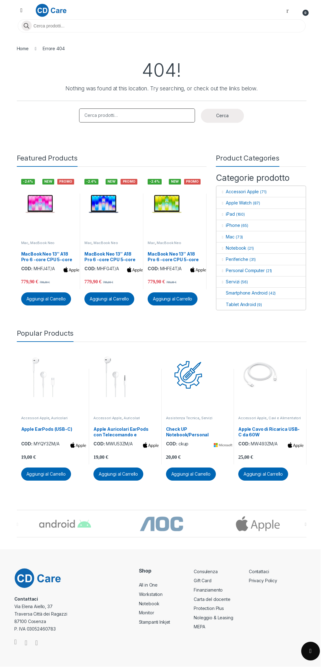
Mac (25, 243)
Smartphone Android (241, 292)
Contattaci (259, 571)
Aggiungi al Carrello (46, 298)
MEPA (199, 626)
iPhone (228, 225)
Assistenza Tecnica (182, 418)
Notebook (231, 248)
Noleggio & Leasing (213, 617)
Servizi (228, 281)
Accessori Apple (237, 191)
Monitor (146, 612)
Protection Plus (209, 608)
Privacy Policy (263, 580)
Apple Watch (233, 202)
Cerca (222, 115)
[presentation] (305, 524)
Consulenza (206, 571)
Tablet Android (236, 304)
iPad (225, 214)
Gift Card (202, 580)
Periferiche (232, 259)
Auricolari (59, 418)
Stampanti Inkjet (154, 622)
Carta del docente (212, 599)
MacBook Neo (42, 243)
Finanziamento (208, 590)
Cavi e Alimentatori (284, 418)
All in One (148, 585)
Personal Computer (240, 270)
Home (23, 48)
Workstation (151, 594)
